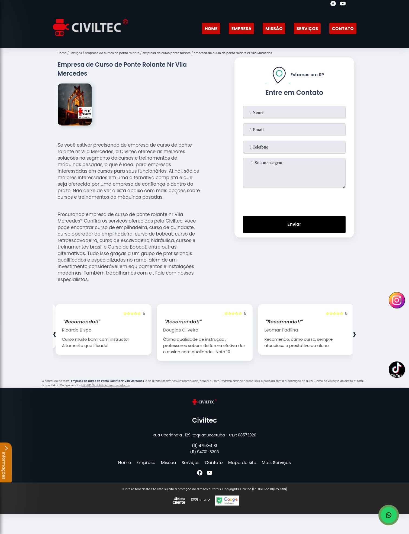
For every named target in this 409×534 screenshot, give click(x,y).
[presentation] (294, 200)
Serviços (307, 28)
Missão (273, 28)
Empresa (241, 28)
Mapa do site (242, 462)
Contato (343, 28)
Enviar (294, 224)
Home (211, 28)
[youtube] (343, 4)
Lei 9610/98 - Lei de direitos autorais (105, 385)
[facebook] (333, 4)
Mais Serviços (276, 462)
